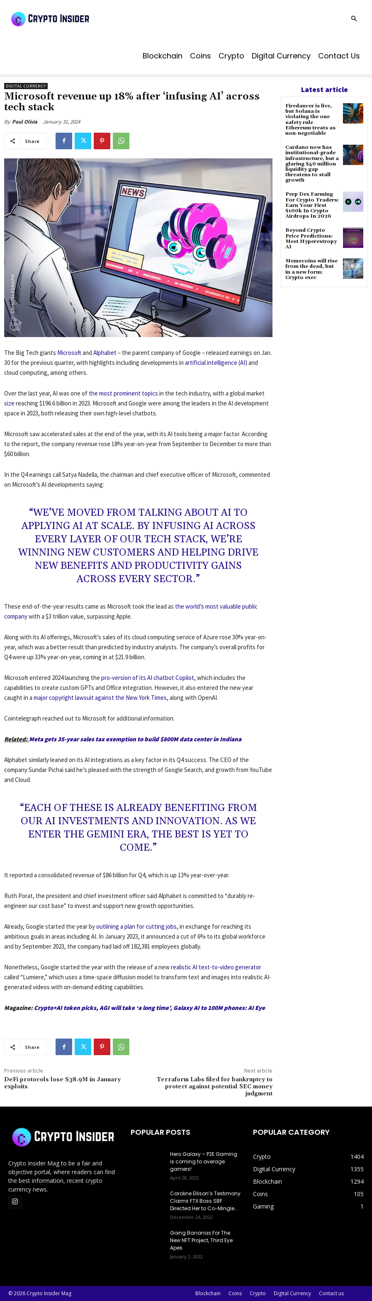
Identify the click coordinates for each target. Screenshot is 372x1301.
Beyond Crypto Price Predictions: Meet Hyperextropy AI (311, 238)
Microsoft (69, 353)
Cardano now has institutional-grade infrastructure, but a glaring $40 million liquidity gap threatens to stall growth (312, 163)
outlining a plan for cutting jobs (136, 926)
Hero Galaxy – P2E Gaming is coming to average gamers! (203, 1161)
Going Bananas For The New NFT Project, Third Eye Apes (201, 1240)
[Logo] (70, 18)
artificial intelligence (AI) (216, 363)
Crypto (231, 56)
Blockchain (162, 56)
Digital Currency (281, 56)
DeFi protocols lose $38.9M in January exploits (62, 1083)
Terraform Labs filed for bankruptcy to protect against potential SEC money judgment (214, 1086)
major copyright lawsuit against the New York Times (100, 697)
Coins (200, 56)
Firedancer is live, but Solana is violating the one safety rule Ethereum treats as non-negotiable (310, 119)
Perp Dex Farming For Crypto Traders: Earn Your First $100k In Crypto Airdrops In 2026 (312, 205)
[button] (354, 19)
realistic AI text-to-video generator (216, 967)
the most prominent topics (123, 393)
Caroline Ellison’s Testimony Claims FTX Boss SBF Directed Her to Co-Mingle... (205, 1201)
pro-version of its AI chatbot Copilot (147, 678)
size (9, 403)
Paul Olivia (24, 121)
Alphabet (105, 353)
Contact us (339, 56)
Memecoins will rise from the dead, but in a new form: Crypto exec (311, 269)
